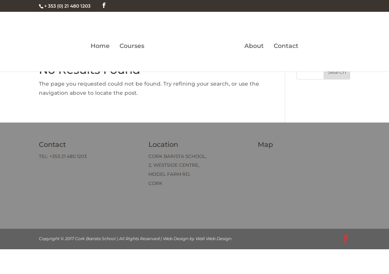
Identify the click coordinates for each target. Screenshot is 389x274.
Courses (132, 46)
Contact (286, 46)
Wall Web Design (213, 238)
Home (100, 46)
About (254, 46)
